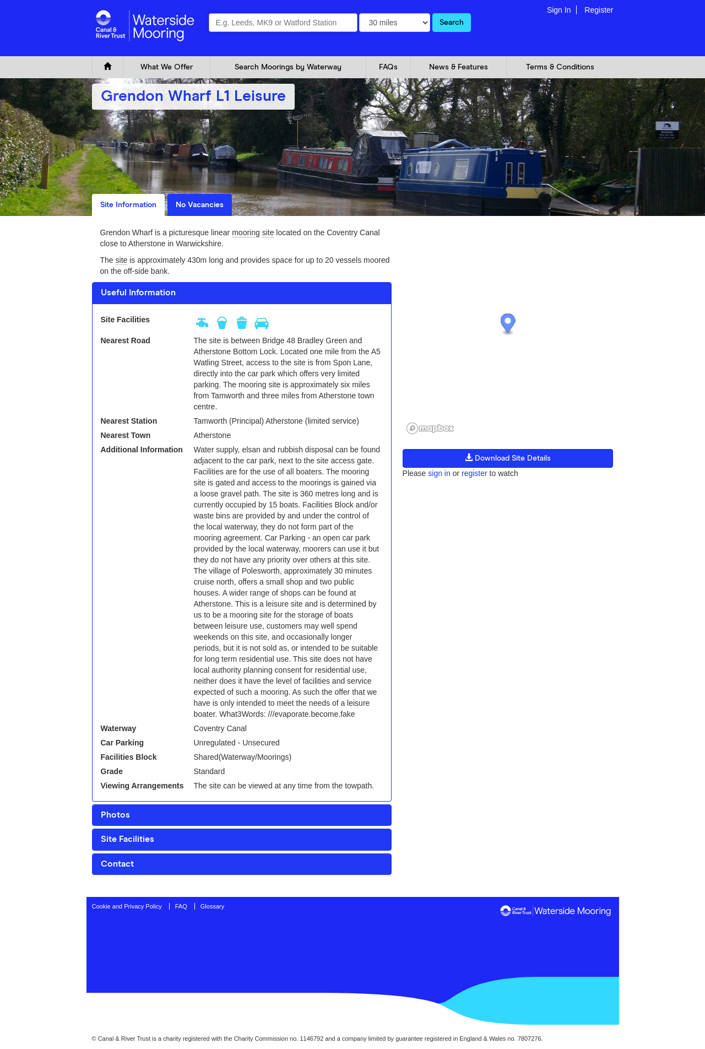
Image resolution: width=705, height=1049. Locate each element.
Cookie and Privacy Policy (127, 906)
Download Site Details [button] (508, 457)
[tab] (242, 293)
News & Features (458, 67)
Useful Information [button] (138, 292)
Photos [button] (115, 814)
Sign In (559, 10)
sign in (439, 473)
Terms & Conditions (560, 67)
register (474, 473)
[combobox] (283, 22)
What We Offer (166, 67)
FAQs (388, 67)
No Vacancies (200, 205)
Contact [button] (117, 863)
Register (598, 10)
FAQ (181, 906)
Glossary (212, 906)
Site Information (128, 205)
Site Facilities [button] (127, 839)
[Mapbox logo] (430, 428)
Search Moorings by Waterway (288, 67)
